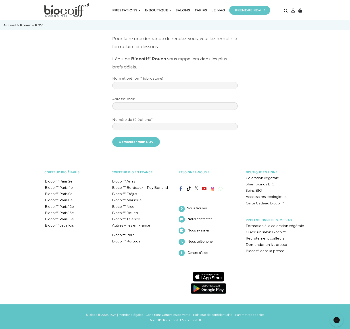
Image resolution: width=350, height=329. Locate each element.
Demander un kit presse (266, 244)
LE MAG (218, 10)
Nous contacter (200, 219)
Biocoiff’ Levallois (59, 225)
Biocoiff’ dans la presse (265, 251)
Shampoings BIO (260, 184)
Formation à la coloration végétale (275, 226)
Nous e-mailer (198, 230)
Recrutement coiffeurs (265, 238)
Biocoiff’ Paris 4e (59, 187)
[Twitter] (196, 188)
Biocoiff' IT (194, 320)
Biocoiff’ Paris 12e (59, 206)
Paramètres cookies (249, 314)
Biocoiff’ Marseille (127, 200)
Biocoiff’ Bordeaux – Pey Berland (140, 187)
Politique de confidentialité (213, 314)
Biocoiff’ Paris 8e (59, 200)
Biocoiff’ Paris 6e (59, 194)
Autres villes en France (131, 225)
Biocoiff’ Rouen (125, 213)
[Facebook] (181, 188)
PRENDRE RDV (248, 10)
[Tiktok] (188, 189)
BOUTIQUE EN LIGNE (261, 172)
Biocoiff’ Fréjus (124, 194)
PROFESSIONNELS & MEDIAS (269, 220)
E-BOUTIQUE (158, 10)
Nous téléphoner (201, 242)
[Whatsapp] (220, 189)
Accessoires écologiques (266, 197)
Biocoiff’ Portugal (126, 241)
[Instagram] (212, 187)
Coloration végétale (262, 178)
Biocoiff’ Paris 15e (59, 219)
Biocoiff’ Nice (123, 206)
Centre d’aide (198, 253)
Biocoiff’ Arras (123, 181)
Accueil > (11, 25)
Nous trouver (197, 208)
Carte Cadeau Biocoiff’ (265, 203)
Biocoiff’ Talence (126, 219)
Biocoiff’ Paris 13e (59, 213)
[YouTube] (204, 189)
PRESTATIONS (126, 10)
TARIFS (200, 10)
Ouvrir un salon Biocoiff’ (266, 232)
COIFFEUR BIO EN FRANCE (132, 172)
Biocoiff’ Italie (123, 235)
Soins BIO (254, 190)
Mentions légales (131, 314)
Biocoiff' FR (157, 320)
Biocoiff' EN (176, 320)
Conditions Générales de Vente (168, 314)
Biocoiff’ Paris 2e (59, 181)
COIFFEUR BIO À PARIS (62, 172)
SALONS (183, 10)
